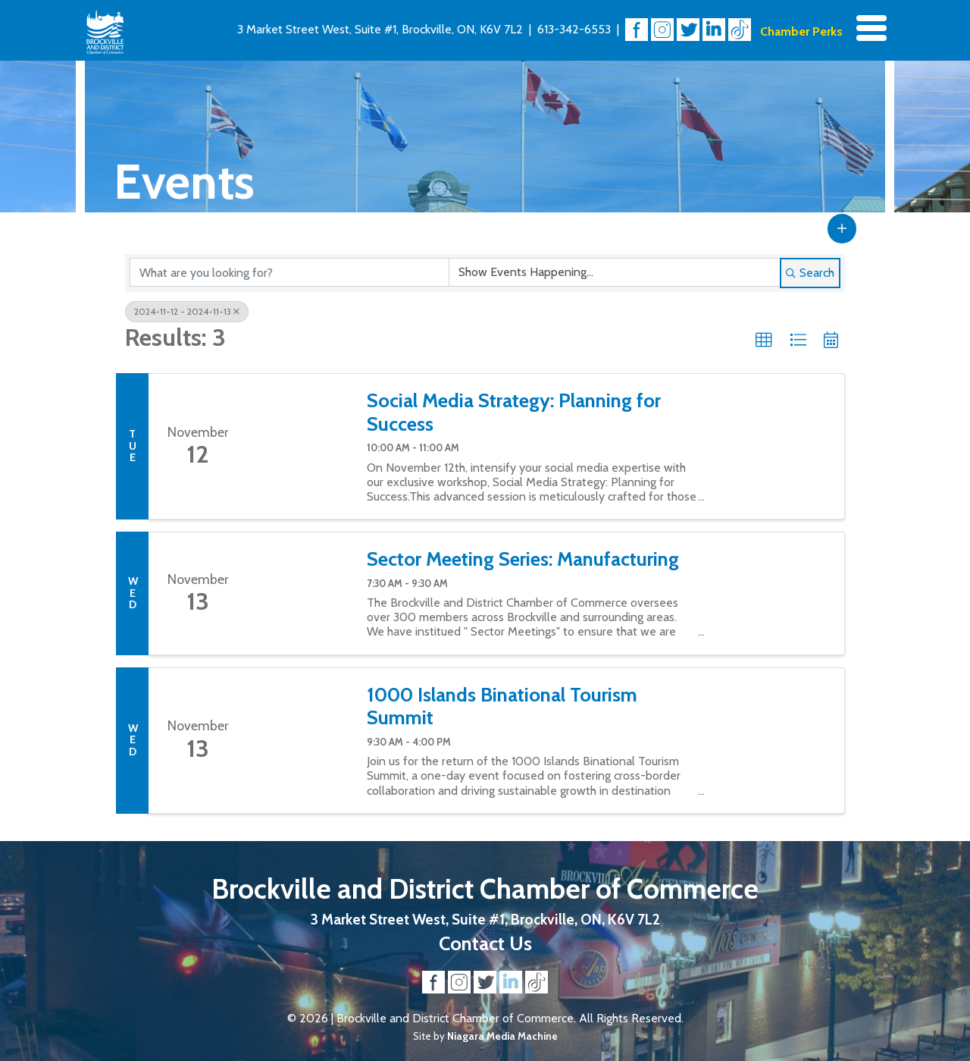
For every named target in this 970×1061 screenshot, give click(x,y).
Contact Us (485, 943)
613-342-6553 (574, 29)
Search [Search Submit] (810, 272)
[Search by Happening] (615, 272)
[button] (842, 228)
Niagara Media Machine (502, 1036)
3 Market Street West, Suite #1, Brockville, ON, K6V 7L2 (380, 29)
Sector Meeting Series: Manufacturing (523, 559)
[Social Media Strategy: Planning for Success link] (299, 446)
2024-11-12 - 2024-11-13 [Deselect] (186, 311)
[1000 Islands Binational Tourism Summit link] (299, 740)
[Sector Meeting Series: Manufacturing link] (299, 593)
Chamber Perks (801, 31)
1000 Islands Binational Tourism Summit (502, 706)
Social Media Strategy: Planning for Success (514, 412)
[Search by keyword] (289, 272)
